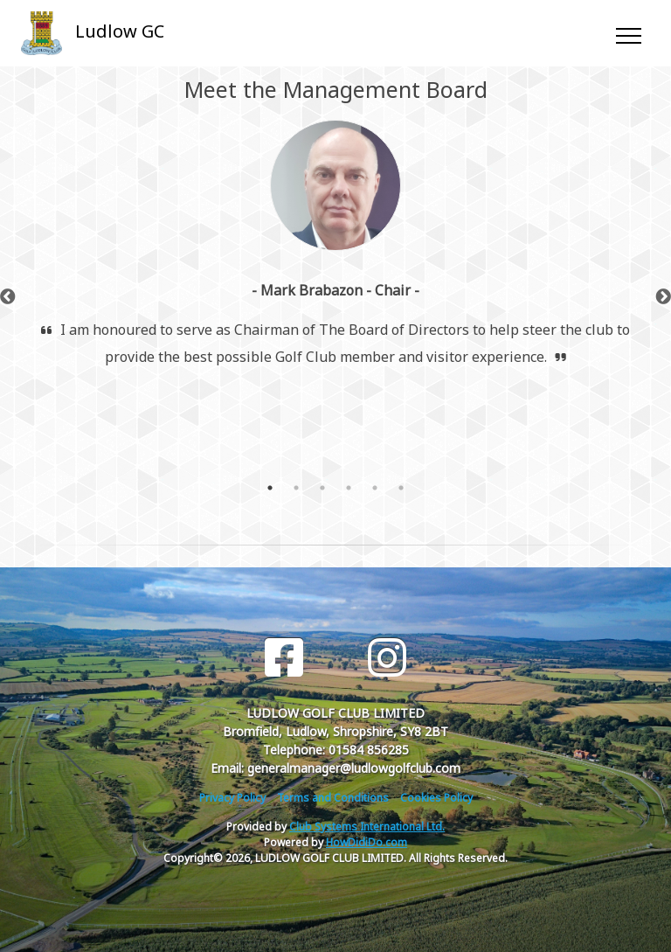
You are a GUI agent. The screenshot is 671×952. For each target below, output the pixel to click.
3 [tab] (322, 488)
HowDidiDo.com (366, 842)
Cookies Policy (436, 797)
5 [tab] (375, 488)
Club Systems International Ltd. (367, 826)
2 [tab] (296, 488)
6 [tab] (401, 488)
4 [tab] (348, 488)
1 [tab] (270, 488)
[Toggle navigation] (627, 33)
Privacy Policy (232, 797)
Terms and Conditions (333, 797)
